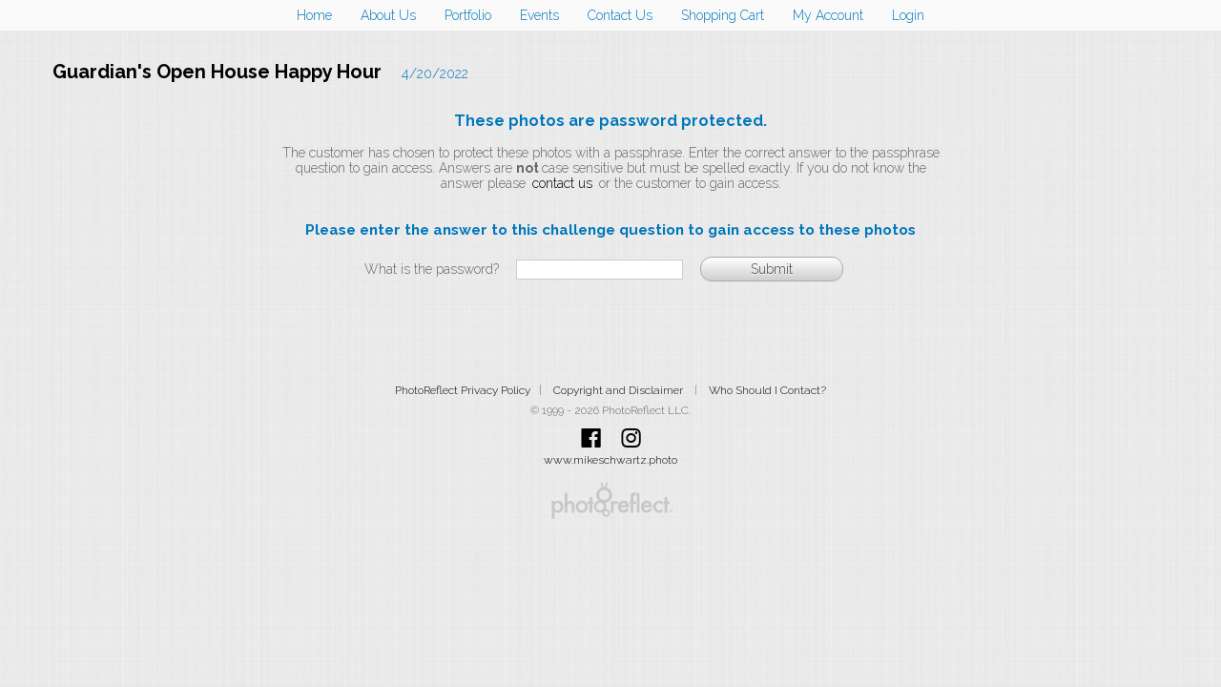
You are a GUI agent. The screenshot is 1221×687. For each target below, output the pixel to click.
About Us (388, 15)
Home (314, 15)
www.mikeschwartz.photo (610, 460)
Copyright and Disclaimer (619, 390)
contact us (562, 183)
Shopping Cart (722, 15)
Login (908, 15)
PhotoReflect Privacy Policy (462, 390)
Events (539, 15)
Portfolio (468, 15)
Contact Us (620, 15)
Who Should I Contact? (767, 390)
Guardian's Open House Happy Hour (217, 71)
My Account (828, 15)
